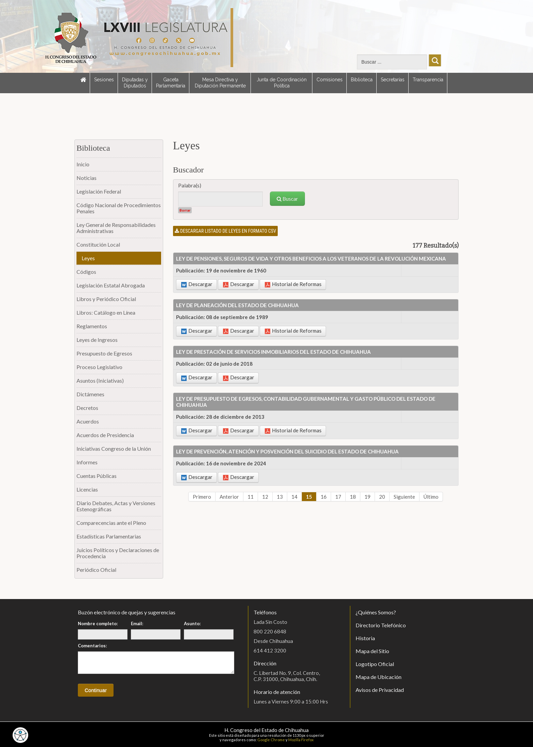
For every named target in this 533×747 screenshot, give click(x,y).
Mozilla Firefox (301, 739)
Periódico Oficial (96, 569)
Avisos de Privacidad (380, 689)
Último (431, 497)
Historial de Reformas (293, 284)
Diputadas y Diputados (135, 82)
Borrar (184, 210)
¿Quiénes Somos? (376, 612)
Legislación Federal (98, 191)
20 (382, 497)
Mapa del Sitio (372, 651)
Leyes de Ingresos (97, 339)
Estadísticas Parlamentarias (108, 536)
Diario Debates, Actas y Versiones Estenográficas (115, 506)
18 (353, 497)
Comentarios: (92, 645)
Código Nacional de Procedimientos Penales (118, 208)
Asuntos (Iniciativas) (100, 380)
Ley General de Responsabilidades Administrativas (116, 227)
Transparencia (428, 79)
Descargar (196, 284)
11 (250, 497)
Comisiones (329, 79)
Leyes (88, 258)
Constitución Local (98, 244)
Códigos (86, 271)
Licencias (87, 489)
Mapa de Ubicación (378, 677)
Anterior (229, 497)
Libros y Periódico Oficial (106, 299)
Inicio (82, 164)
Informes (87, 462)
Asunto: (192, 623)
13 (280, 497)
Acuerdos (87, 421)
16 (324, 497)
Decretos (87, 407)
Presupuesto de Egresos (104, 353)
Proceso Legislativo (99, 367)
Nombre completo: (98, 623)
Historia (365, 638)
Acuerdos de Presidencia (105, 435)
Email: (137, 623)
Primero (202, 497)
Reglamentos (91, 326)
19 (367, 497)
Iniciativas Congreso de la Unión (113, 448)
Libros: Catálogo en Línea (105, 312)
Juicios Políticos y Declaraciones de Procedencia (117, 553)
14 (294, 497)
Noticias (86, 178)
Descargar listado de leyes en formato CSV (225, 231)
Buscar (287, 199)
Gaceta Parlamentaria (170, 82)
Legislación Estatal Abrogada (110, 285)
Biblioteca (362, 79)
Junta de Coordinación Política (282, 82)
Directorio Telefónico (381, 625)
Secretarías (393, 79)
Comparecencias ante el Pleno (111, 522)
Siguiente (404, 497)
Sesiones (104, 79)
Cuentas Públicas (96, 475)
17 (338, 497)
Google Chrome (271, 739)
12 (265, 497)
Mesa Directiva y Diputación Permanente (220, 82)
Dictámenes (90, 394)
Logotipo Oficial (375, 664)
